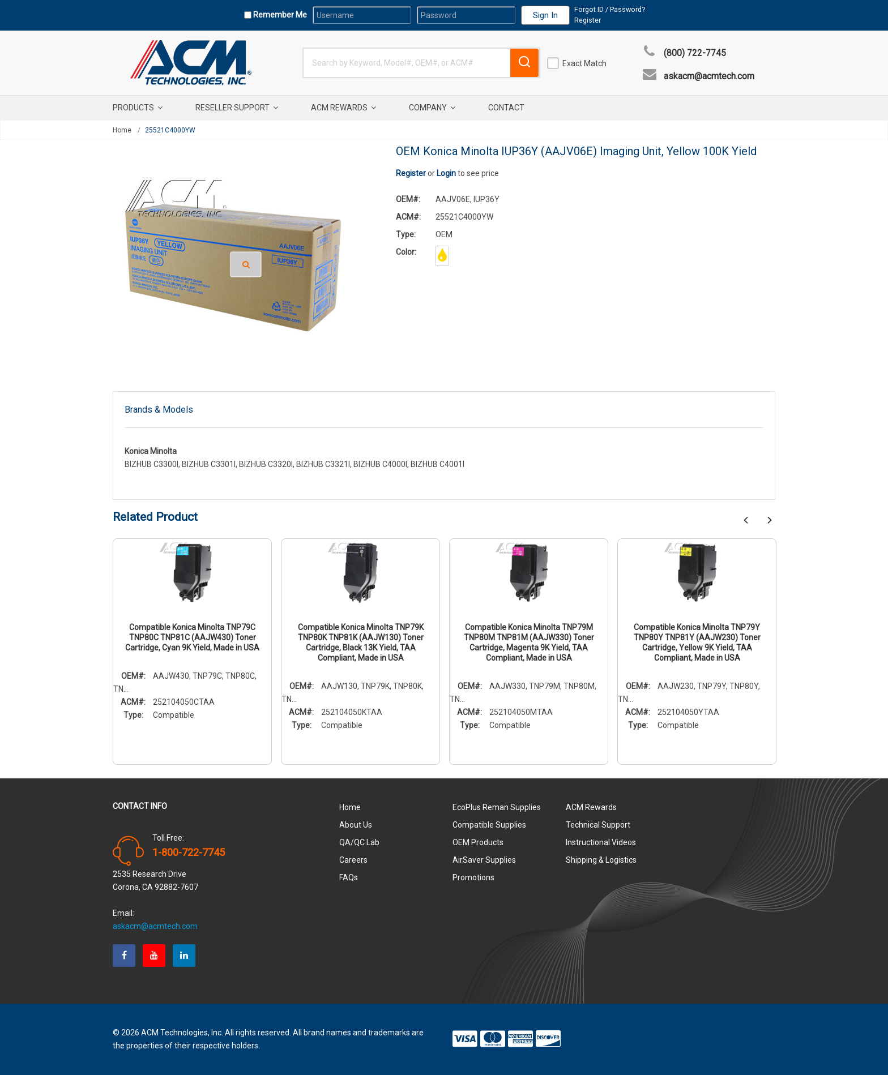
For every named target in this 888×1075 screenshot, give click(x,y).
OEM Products (477, 842)
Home (122, 130)
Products (138, 107)
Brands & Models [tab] (159, 409)
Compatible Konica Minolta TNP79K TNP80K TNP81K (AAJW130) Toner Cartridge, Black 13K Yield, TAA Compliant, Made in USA (361, 642)
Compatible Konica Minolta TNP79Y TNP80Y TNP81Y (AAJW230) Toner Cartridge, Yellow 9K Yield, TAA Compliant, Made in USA (697, 642)
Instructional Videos (601, 842)
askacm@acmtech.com (709, 76)
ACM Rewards (343, 107)
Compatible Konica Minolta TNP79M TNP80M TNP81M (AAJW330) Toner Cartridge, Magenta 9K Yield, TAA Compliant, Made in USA (529, 642)
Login (446, 173)
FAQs (348, 877)
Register (587, 20)
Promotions (473, 877)
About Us (355, 824)
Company (432, 107)
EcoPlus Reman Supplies (496, 807)
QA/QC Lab (359, 842)
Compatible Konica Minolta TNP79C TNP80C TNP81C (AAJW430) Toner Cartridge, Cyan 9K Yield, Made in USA (192, 637)
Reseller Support (236, 107)
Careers (353, 859)
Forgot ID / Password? (609, 9)
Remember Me (279, 14)
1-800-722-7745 (188, 852)
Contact (506, 107)
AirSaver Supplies (484, 859)
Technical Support (598, 824)
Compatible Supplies (489, 824)
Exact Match (584, 63)
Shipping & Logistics (601, 859)
